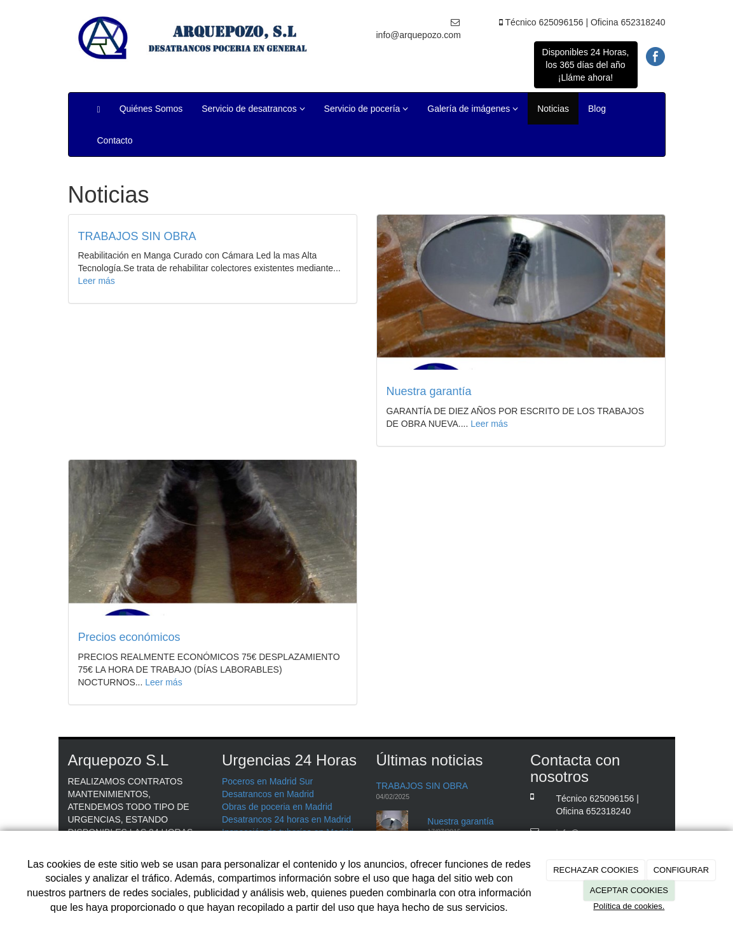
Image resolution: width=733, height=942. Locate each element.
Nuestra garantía (429, 391)
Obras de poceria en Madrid (277, 807)
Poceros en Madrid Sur (267, 781)
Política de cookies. (628, 906)
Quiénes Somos (151, 109)
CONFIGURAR (681, 870)
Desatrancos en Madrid (268, 794)
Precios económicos (129, 637)
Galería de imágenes (472, 109)
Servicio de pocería (366, 109)
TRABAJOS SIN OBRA (137, 236)
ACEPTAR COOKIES (629, 890)
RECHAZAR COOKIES (595, 870)
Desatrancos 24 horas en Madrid (286, 819)
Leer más (96, 281)
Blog (597, 109)
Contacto (115, 140)
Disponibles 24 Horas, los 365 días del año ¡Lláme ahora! (585, 65)
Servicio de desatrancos (253, 109)
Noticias (553, 109)
